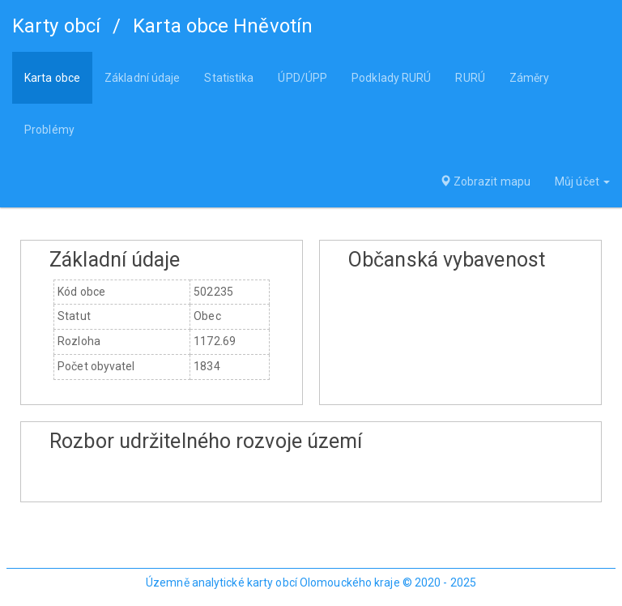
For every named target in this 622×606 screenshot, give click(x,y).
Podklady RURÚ (391, 77)
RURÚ (469, 77)
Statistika (228, 77)
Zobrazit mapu (485, 181)
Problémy (49, 129)
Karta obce (52, 77)
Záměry (529, 77)
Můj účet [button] (582, 181)
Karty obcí (56, 26)
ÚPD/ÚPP (302, 77)
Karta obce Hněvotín (223, 26)
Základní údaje (142, 77)
